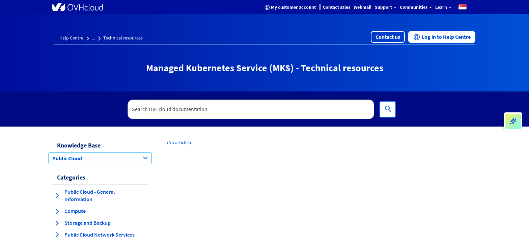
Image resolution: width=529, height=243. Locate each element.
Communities (416, 7)
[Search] (387, 109)
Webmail (362, 7)
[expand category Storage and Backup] (57, 223)
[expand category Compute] (57, 211)
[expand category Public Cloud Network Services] (57, 234)
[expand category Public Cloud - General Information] (57, 195)
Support (385, 7)
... (93, 38)
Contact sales (336, 7)
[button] (462, 6)
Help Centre (71, 38)
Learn (443, 7)
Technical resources (123, 38)
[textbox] (251, 109)
